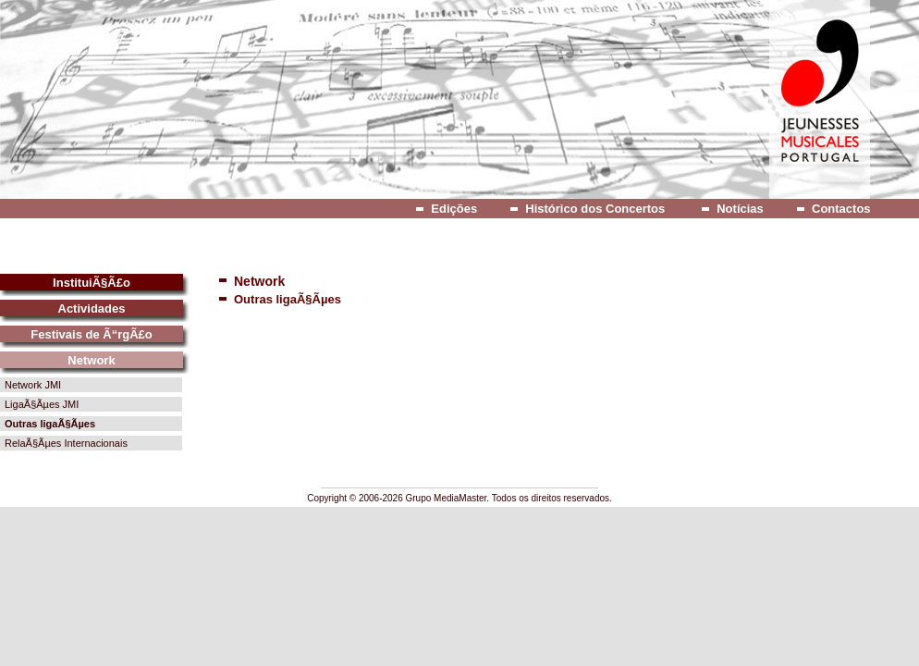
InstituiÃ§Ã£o (91, 283)
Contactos (841, 209)
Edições (454, 209)
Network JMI (33, 384)
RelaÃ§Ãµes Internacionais (66, 443)
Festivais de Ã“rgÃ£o (92, 334)
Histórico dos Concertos (595, 209)
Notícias (740, 209)
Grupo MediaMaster (446, 498)
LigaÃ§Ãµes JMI (42, 404)
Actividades (92, 308)
